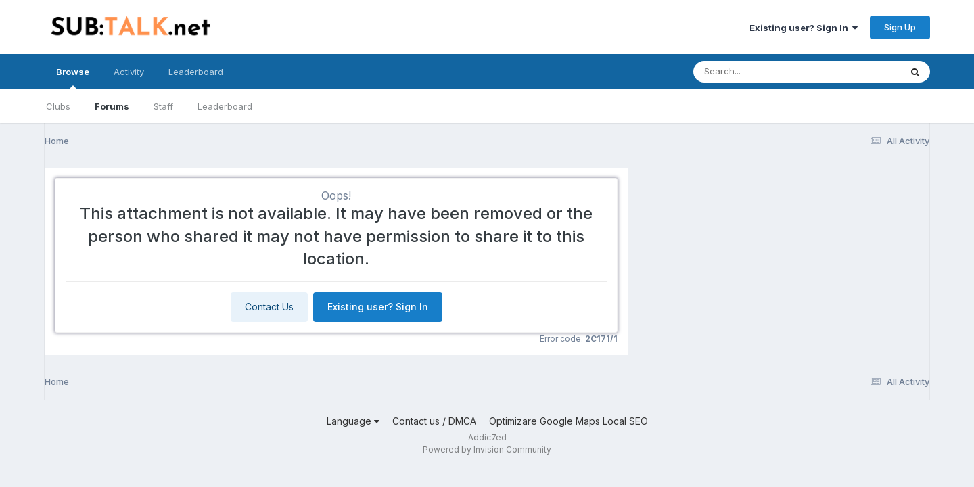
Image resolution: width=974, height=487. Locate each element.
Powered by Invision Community (487, 449)
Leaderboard (225, 106)
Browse (72, 77)
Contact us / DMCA (434, 421)
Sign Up (900, 27)
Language (353, 421)
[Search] (760, 72)
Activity (129, 71)
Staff (163, 106)
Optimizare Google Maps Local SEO (568, 421)
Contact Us (269, 306)
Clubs (58, 106)
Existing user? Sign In (803, 27)
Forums (112, 106)
